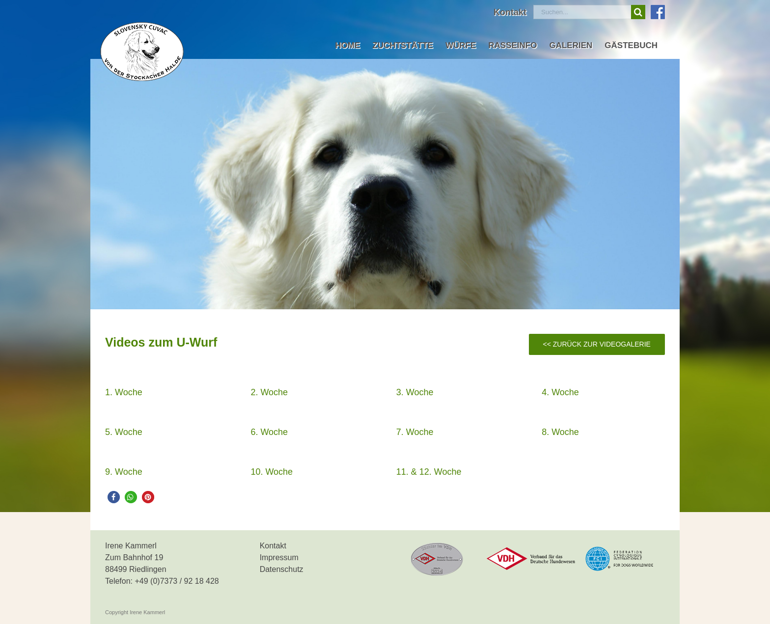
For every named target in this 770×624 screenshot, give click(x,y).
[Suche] (638, 12)
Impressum (279, 557)
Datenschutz (281, 569)
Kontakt (273, 546)
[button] (114, 497)
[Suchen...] (582, 12)
